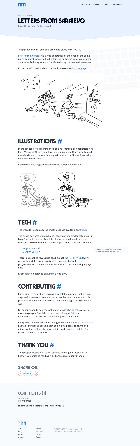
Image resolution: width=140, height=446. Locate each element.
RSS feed (40, 431)
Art (81, 4)
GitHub (83, 229)
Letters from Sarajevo (30, 55)
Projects (97, 4)
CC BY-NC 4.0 (85, 322)
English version (31, 248)
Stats (38, 429)
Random (31, 26)
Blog (88, 4)
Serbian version (31, 251)
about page (80, 68)
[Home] (22, 5)
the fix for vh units (74, 257)
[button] (31, 248)
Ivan (31, 155)
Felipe (74, 313)
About (107, 4)
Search (117, 4)
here (57, 297)
